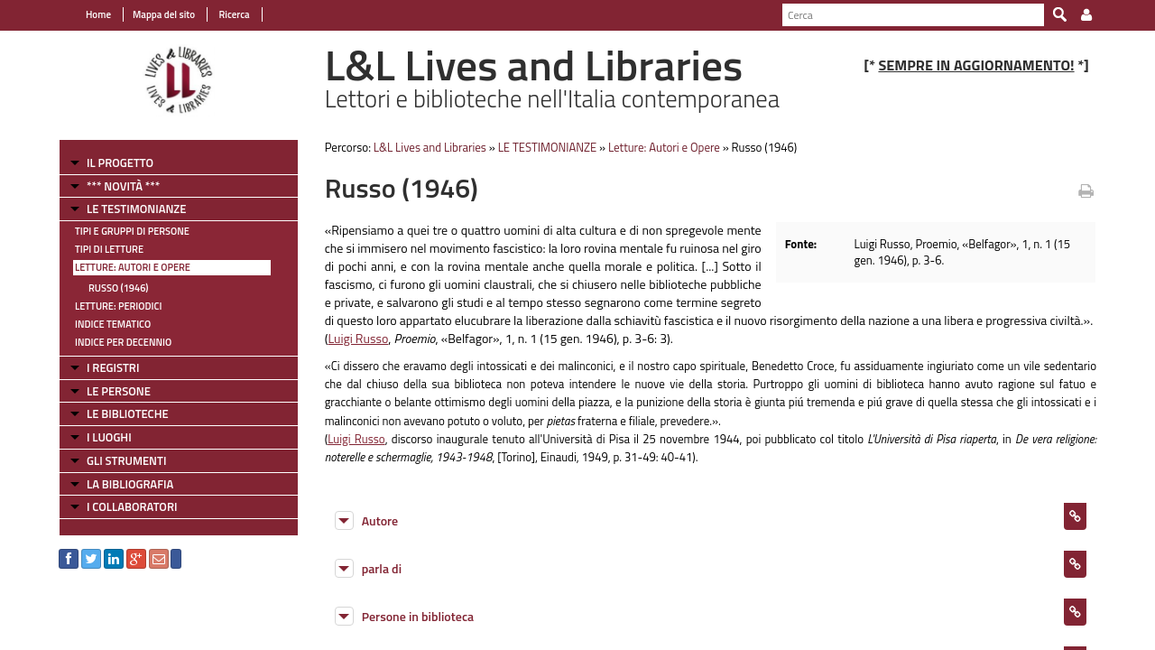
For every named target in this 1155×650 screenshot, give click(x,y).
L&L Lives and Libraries (430, 147)
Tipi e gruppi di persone (132, 231)
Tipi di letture (109, 249)
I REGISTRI (113, 367)
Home (98, 14)
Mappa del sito (164, 14)
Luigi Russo (358, 338)
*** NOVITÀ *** (123, 186)
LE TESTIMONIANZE (136, 209)
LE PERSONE (119, 391)
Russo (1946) (118, 288)
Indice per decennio (123, 342)
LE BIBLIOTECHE (128, 413)
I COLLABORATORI (132, 506)
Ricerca (233, 14)
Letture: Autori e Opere (132, 267)
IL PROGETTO (120, 162)
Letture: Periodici (118, 306)
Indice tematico (113, 324)
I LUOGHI (109, 437)
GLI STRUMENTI (126, 460)
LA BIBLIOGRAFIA (130, 484)
